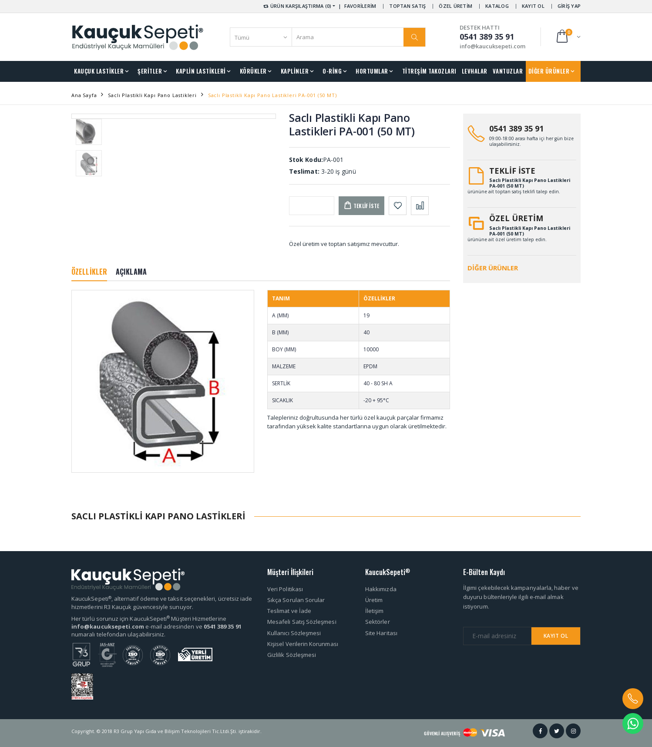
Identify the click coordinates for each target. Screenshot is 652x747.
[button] (568, 36)
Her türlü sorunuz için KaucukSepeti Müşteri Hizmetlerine (148, 618)
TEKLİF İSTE (512, 170)
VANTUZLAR (508, 71)
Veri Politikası (285, 589)
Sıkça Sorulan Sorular (296, 600)
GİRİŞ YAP (569, 6)
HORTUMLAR (372, 71)
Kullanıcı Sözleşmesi (294, 633)
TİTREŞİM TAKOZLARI (429, 71)
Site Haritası (381, 633)
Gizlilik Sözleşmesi (291, 655)
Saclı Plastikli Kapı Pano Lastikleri (152, 95)
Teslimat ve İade (289, 611)
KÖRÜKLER (253, 71)
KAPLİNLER (295, 71)
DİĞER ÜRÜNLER (549, 71)
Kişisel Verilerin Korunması (302, 644)
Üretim (374, 600)
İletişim (374, 611)
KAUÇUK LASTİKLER (99, 71)
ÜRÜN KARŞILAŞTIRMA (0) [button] (296, 6)
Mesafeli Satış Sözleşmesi (301, 622)
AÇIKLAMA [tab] (131, 271)
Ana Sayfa (84, 95)
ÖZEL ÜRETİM (455, 6)
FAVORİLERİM (360, 6)
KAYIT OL (533, 6)
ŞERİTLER (150, 71)
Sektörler (377, 622)
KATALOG (497, 6)
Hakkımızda (381, 589)
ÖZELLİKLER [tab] (89, 271)
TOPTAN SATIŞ (407, 6)
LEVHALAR (474, 71)
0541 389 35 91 (516, 128)
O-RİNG (332, 71)
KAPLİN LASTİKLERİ (201, 71)
